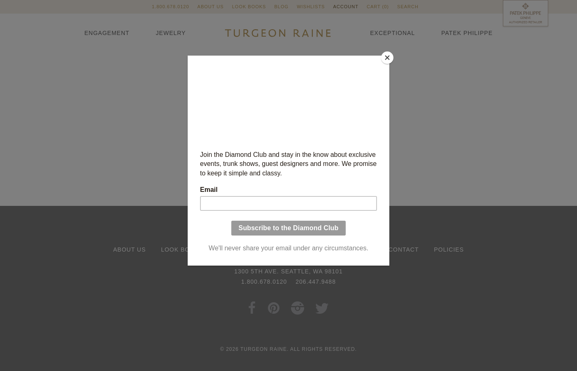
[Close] (387, 57)
